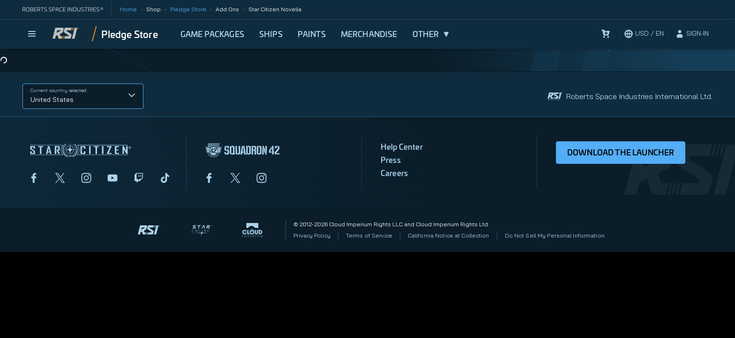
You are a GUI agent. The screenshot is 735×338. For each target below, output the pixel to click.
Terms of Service (369, 235)
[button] (83, 96)
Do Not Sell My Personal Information (555, 235)
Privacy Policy (311, 235)
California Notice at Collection (448, 235)
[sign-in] (691, 33)
